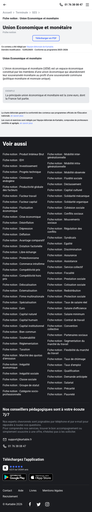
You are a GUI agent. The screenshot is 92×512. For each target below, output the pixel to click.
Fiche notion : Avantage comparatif (24, 240)
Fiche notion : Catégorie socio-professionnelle (20, 393)
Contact (7, 490)
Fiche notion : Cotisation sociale (66, 284)
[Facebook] (30, 504)
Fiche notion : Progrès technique (22, 172)
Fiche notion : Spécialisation (19, 302)
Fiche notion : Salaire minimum (66, 314)
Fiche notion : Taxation (16, 349)
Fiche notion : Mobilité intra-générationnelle (64, 165)
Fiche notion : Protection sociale (66, 296)
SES (34, 12)
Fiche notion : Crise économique (22, 216)
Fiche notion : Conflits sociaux (65, 213)
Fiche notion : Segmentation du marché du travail (66, 342)
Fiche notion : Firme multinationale (23, 296)
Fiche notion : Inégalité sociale (21, 373)
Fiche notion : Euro (14, 308)
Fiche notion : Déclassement (64, 184)
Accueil (7, 12)
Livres (32, 490)
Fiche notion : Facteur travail (19, 196)
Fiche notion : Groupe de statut (21, 385)
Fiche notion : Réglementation (20, 343)
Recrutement (10, 496)
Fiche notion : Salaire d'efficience (66, 308)
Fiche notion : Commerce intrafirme (23, 264)
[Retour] (6, 4)
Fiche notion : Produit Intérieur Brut (23, 154)
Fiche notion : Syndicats (61, 237)
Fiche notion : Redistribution (64, 290)
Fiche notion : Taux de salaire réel (67, 302)
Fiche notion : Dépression (18, 228)
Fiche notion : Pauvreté (61, 394)
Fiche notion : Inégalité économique (16, 366)
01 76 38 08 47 (74, 4)
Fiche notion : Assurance (62, 255)
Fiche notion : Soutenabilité (19, 337)
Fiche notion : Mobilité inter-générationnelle (63, 156)
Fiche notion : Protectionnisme (21, 258)
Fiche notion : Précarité (61, 388)
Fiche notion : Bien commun (19, 331)
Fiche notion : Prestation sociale (66, 278)
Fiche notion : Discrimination (64, 249)
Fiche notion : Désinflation (18, 222)
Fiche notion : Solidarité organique (67, 201)
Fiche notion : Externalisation (20, 290)
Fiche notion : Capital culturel (64, 190)
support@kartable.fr (20, 439)
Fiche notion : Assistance (62, 261)
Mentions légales (53, 490)
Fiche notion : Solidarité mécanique (68, 196)
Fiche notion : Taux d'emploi (64, 365)
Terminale (22, 12)
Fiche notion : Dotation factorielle (22, 246)
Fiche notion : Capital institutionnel (23, 326)
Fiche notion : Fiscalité (60, 273)
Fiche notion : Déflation (16, 234)
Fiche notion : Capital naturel (20, 314)
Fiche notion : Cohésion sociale (65, 207)
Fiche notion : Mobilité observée (66, 172)
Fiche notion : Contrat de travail (66, 320)
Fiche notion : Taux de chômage (66, 359)
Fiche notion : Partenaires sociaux (67, 335)
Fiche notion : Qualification (63, 370)
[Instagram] (47, 504)
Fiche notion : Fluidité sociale (64, 178)
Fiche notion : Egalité (59, 243)
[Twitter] (38, 504)
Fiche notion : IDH (13, 160)
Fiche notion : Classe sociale (19, 379)
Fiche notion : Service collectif (65, 267)
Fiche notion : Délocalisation (19, 284)
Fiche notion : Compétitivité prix (21, 269)
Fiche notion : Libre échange (19, 252)
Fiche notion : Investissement (20, 166)
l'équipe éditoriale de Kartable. (40, 47)
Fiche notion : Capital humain (20, 320)
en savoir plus (17, 116)
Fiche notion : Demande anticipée (67, 376)
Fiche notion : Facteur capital (20, 201)
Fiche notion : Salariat (60, 382)
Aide (20, 490)
